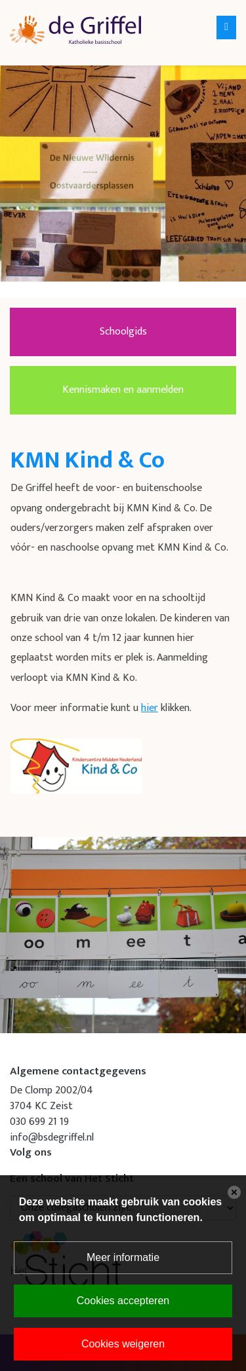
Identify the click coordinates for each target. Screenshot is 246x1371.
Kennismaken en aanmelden (123, 390)
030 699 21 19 (39, 1122)
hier (149, 708)
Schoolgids (123, 331)
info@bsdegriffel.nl (52, 1137)
